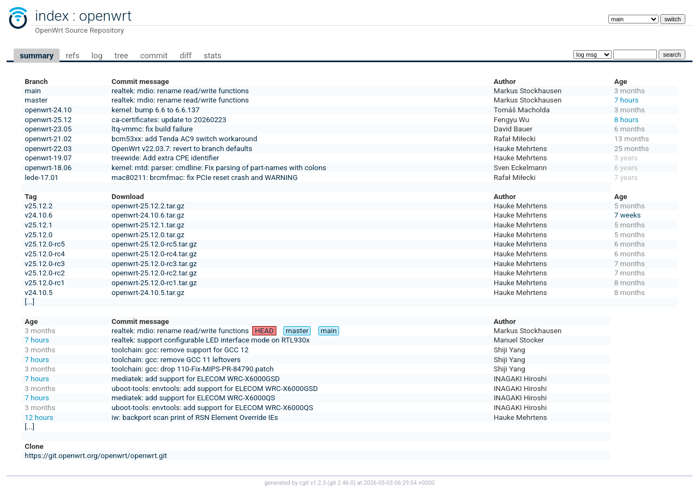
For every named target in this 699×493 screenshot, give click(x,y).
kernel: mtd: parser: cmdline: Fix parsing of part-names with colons (218, 168)
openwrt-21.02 (48, 139)
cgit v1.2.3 (312, 482)
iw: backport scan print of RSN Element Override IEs (194, 417)
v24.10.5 (38, 292)
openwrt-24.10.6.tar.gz (147, 215)
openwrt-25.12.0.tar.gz (147, 235)
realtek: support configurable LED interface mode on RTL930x (210, 340)
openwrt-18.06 (48, 168)
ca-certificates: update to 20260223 (168, 120)
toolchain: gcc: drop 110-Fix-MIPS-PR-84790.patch (192, 369)
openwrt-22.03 (48, 149)
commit (154, 56)
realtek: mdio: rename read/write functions (179, 91)
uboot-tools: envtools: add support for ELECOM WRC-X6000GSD (214, 388)
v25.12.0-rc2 (44, 273)
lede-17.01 (41, 177)
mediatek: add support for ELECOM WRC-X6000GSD (195, 379)
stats (213, 56)
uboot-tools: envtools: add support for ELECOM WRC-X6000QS (212, 408)
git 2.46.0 (341, 482)
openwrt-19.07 (48, 158)
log (96, 56)
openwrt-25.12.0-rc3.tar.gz (154, 264)
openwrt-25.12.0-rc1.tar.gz (154, 283)
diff (186, 56)
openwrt (105, 16)
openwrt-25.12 (48, 120)
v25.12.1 (38, 225)
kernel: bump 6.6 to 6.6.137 (155, 110)
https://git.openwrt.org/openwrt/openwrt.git (96, 456)
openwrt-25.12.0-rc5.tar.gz (154, 244)
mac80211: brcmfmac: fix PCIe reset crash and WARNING (204, 177)
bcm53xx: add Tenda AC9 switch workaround (184, 139)
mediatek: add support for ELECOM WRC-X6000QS (193, 398)
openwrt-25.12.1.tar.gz (147, 225)
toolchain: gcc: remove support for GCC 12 (179, 350)
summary (37, 56)
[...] (29, 302)
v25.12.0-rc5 (44, 244)
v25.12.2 (38, 206)
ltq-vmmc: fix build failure (152, 129)
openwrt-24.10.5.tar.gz (147, 292)
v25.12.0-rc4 (44, 254)
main (33, 91)
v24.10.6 (38, 215)
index (52, 16)
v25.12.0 (38, 235)
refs (72, 56)
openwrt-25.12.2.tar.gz (147, 206)
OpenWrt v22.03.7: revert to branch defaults (181, 149)
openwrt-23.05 (48, 129)
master (36, 100)
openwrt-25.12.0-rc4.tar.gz (154, 254)
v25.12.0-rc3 (44, 264)
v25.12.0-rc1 (44, 283)
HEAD (264, 331)
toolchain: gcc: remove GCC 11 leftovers (175, 360)
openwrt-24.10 (48, 110)
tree (121, 56)
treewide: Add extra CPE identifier (165, 158)
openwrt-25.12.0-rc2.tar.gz (154, 273)
